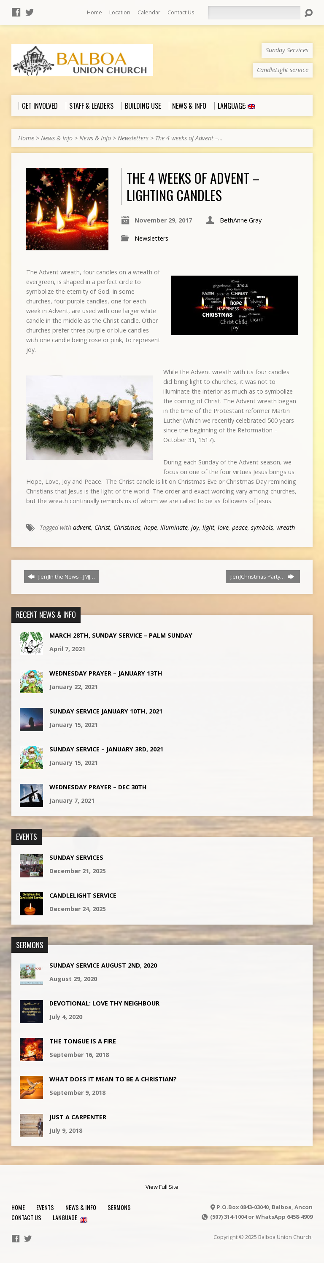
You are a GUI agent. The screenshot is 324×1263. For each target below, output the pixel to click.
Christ (102, 527)
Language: (70, 1217)
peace (240, 527)
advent (82, 527)
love (223, 527)
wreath (285, 527)
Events (45, 1207)
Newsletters (133, 138)
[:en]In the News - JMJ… (61, 576)
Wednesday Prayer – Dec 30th (98, 787)
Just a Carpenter (77, 1117)
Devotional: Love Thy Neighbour (104, 1003)
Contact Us (180, 12)
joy (195, 527)
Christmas (126, 527)
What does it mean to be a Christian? (113, 1079)
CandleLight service (82, 895)
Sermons (119, 1207)
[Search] (254, 12)
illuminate (174, 527)
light (208, 527)
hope (150, 527)
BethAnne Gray (241, 220)
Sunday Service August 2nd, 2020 (103, 965)
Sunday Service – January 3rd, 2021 (106, 749)
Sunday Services (76, 857)
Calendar (149, 12)
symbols (262, 527)
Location (119, 12)
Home (94, 12)
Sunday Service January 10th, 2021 (105, 711)
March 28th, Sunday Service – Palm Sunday (120, 635)
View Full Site (162, 1187)
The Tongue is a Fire (82, 1041)
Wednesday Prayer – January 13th (105, 673)
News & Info (57, 138)
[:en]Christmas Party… (262, 576)
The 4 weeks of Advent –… (189, 138)
